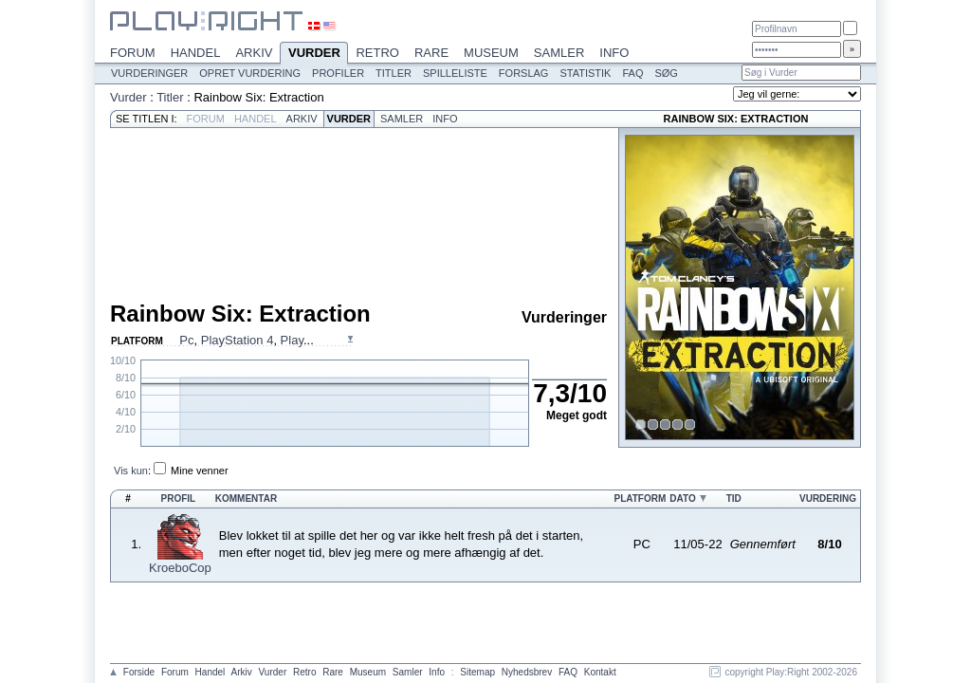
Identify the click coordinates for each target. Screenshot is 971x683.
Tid (734, 498)
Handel (196, 53)
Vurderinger (149, 73)
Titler (394, 73)
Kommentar (246, 498)
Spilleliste (455, 73)
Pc (186, 340)
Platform (640, 498)
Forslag (524, 73)
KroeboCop (180, 568)
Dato (682, 498)
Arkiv (253, 53)
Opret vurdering (250, 73)
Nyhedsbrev (527, 672)
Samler (559, 53)
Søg (665, 73)
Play (292, 340)
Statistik (585, 73)
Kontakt (600, 672)
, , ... (246, 340)
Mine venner (200, 470)
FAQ (632, 73)
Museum (491, 53)
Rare (431, 53)
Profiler (338, 73)
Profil (178, 498)
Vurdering (827, 498)
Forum (133, 53)
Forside (139, 672)
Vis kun (131, 470)
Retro (377, 53)
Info (614, 53)
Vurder (314, 54)
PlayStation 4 (237, 340)
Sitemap (477, 672)
